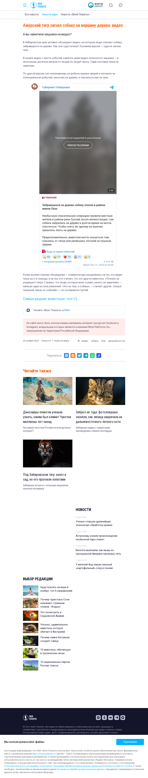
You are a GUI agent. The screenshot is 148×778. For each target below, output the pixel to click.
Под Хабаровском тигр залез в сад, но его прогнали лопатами (44, 477)
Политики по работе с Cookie (117, 766)
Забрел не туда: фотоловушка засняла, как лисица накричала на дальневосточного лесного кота (99, 417)
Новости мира (49, 14)
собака (94, 341)
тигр (103, 341)
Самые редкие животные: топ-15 (50, 299)
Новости (83, 510)
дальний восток (116, 341)
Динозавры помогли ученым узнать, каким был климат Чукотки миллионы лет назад (47, 417)
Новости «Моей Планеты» (75, 14)
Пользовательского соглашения (21, 766)
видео (85, 341)
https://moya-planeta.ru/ (44, 753)
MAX (67, 310)
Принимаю (130, 742)
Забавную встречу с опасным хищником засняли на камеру (45, 487)
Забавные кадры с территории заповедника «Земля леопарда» (94, 429)
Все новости (31, 14)
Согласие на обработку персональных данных (81, 769)
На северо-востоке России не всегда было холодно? (47, 429)
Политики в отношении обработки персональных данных (69, 766)
